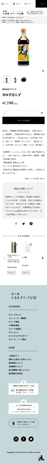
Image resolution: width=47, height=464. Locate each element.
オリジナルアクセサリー (18, 336)
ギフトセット (14, 332)
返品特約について (16, 363)
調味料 (23, 22)
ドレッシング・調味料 (13, 22)
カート (27, 4)
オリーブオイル (15, 315)
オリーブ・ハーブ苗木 (17, 339)
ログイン (17, 4)
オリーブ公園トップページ (23, 423)
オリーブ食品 (14, 322)
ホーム (4, 4)
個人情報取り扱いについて (19, 370)
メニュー (41, 4)
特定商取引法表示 (16, 374)
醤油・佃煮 (19, 20)
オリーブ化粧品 (15, 329)
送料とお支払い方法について (20, 359)
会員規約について (16, 366)
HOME (4, 17)
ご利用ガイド (14, 356)
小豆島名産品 (11, 17)
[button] (4, 258)
